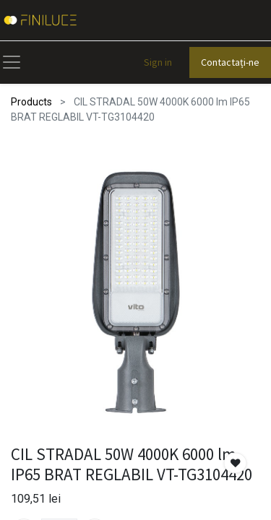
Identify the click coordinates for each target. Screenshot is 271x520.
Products (31, 102)
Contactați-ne (230, 62)
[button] (235, 463)
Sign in (158, 62)
